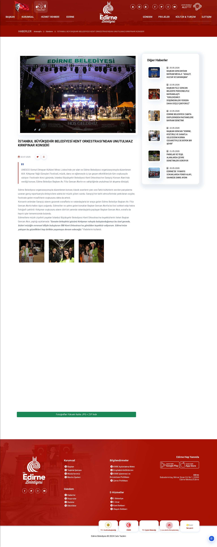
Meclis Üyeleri (74, 478)
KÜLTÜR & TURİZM (186, 17)
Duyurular (71, 499)
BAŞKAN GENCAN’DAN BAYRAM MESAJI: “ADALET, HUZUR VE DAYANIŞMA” (179, 74)
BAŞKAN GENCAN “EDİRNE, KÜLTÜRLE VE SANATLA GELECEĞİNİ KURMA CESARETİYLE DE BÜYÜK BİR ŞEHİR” (179, 137)
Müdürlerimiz (73, 474)
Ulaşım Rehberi (120, 509)
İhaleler (70, 502)
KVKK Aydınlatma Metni (124, 467)
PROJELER (164, 17)
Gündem (49, 31)
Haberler (71, 495)
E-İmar (116, 502)
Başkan (70, 467)
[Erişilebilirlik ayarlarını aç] (211, 541)
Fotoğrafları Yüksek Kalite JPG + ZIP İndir (76, 415)
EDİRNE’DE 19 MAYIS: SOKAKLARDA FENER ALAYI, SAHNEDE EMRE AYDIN (179, 174)
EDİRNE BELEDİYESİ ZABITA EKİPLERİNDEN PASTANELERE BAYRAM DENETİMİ (180, 117)
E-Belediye (118, 499)
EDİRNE (70, 17)
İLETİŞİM (206, 17)
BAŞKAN (10, 17)
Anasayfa (38, 31)
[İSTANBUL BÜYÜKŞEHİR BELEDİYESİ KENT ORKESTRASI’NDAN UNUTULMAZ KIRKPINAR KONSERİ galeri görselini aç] (31, 251)
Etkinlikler (71, 506)
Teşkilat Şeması (74, 471)
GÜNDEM (147, 17)
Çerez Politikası (120, 481)
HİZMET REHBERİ (50, 17)
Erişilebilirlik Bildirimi (123, 471)
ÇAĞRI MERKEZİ (186, 5)
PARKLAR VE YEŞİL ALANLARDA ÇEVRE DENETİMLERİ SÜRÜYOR (177, 157)
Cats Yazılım (120, 536)
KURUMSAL (28, 17)
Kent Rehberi (119, 506)
